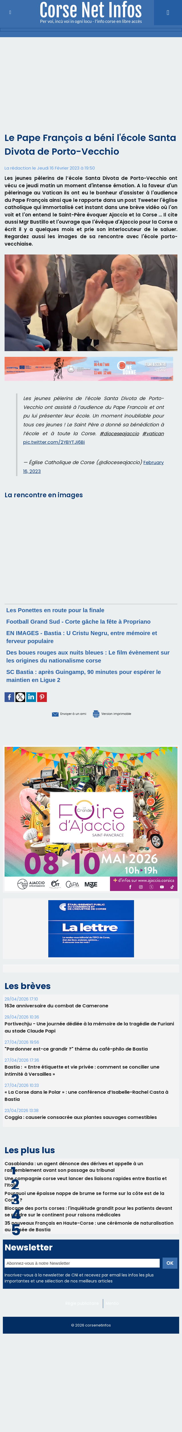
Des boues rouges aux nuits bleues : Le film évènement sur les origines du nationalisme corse (87, 664)
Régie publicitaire (83, 1315)
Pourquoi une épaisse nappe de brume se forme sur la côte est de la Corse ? (84, 1206)
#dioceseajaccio (118, 433)
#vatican (153, 433)
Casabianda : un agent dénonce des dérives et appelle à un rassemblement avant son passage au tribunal (74, 1174)
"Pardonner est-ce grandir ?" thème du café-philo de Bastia (75, 1056)
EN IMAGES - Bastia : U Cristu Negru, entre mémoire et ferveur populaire (76, 645)
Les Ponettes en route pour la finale (64, 610)
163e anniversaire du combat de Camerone (55, 1012)
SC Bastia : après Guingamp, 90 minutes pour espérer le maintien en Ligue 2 (80, 683)
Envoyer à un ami (59, 721)
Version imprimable (120, 721)
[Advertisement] (91, 80)
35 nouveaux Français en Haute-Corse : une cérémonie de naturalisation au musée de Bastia (90, 1238)
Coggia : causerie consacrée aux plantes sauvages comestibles (80, 1124)
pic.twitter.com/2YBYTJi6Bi (55, 442)
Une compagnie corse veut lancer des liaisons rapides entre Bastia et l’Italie (86, 1190)
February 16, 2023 (44, 471)
